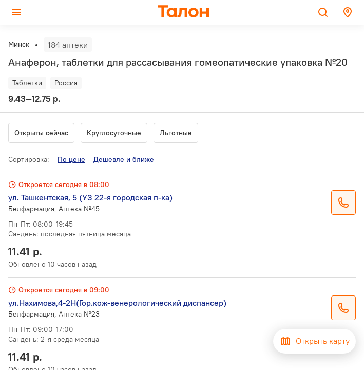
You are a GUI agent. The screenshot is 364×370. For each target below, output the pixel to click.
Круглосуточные (114, 132)
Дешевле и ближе (123, 159)
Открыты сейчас (41, 132)
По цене (71, 159)
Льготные (176, 132)
